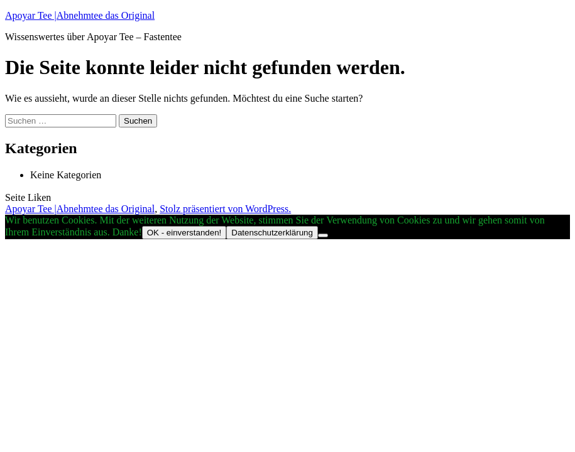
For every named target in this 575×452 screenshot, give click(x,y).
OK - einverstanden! (184, 232)
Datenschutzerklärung (272, 232)
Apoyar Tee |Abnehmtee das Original (80, 15)
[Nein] (323, 235)
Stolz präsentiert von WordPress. (225, 208)
